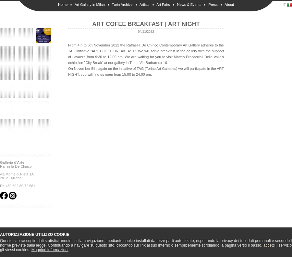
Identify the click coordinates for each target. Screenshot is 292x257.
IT (287, 4)
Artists (145, 4)
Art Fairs (163, 4)
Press (213, 4)
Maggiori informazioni (49, 250)
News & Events (189, 4)
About (229, 4)
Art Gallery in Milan (90, 4)
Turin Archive (122, 4)
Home (62, 4)
